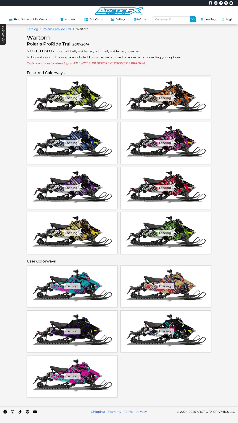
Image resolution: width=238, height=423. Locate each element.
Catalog (32, 29)
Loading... (209, 19)
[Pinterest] (27, 412)
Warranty (114, 411)
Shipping (98, 411)
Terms (128, 411)
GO (193, 19)
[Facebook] (5, 412)
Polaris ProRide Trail (57, 29)
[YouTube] (35, 412)
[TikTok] (20, 412)
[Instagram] (12, 412)
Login (228, 19)
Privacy (141, 411)
